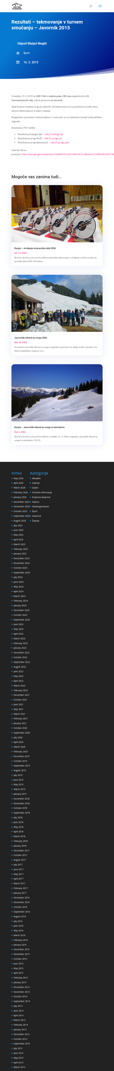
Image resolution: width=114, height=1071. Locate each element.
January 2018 (20, 845)
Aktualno (36, 478)
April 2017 (18, 878)
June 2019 (18, 779)
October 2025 (20, 511)
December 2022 (21, 652)
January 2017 (20, 892)
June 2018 (18, 822)
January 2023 (20, 647)
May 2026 (18, 478)
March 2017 (19, 883)
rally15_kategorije (53, 134)
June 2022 (18, 671)
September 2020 (22, 732)
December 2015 (21, 949)
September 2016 (22, 911)
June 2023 (18, 624)
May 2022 (18, 676)
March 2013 (19, 1067)
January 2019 (20, 793)
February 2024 (21, 600)
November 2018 (22, 803)
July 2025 (18, 525)
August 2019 (20, 770)
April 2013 (18, 1062)
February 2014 (21, 1024)
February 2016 (21, 940)
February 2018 (21, 841)
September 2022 (22, 662)
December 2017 (21, 850)
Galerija (36, 482)
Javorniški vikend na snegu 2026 (30, 338)
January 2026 (20, 497)
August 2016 (20, 916)
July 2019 (18, 775)
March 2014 (19, 1020)
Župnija (35, 520)
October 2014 (20, 996)
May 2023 (18, 629)
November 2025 (22, 506)
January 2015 (20, 982)
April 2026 (18, 482)
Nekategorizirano (40, 506)
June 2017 (18, 869)
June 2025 (18, 530)
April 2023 (18, 633)
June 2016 (18, 925)
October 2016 (20, 906)
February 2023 (21, 643)
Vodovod (36, 515)
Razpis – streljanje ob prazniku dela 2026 (35, 248)
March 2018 (19, 836)
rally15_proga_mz (53, 138)
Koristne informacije (42, 492)
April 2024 (18, 591)
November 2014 (22, 991)
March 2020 (19, 746)
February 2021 (21, 718)
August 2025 (20, 520)
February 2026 (21, 492)
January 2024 (20, 605)
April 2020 (18, 742)
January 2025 (20, 553)
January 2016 (20, 944)
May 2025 (18, 534)
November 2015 (22, 954)
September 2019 (22, 765)
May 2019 (18, 784)
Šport (27, 53)
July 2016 (18, 921)
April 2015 (18, 972)
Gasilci (35, 487)
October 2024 (20, 567)
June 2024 (18, 581)
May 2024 (18, 586)
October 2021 (20, 699)
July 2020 (18, 737)
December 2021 (21, 694)
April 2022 (18, 680)
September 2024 (22, 572)
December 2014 (21, 987)
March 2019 (19, 789)
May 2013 (18, 1057)
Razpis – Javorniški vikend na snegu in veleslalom (39, 427)
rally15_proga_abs (59, 142)
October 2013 (20, 1038)
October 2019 (20, 761)
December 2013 (21, 1034)
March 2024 (19, 596)
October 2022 (20, 657)
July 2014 (18, 1005)
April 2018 (18, 831)
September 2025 (22, 515)
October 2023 (20, 614)
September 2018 (22, 812)
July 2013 (18, 1048)
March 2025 (19, 544)
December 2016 (21, 897)
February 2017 (21, 888)
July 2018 (18, 817)
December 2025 (21, 501)
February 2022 (21, 690)
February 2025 (21, 549)
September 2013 (22, 1043)
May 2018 (18, 826)
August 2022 (20, 666)
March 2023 (19, 638)
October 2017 (20, 855)
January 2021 (20, 723)
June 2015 (18, 963)
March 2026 (19, 487)
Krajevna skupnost (41, 497)
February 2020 (21, 751)
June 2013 (18, 1053)
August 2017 (20, 859)
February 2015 (21, 977)
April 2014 (18, 1015)
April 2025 (18, 539)
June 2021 (18, 704)
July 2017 (18, 864)
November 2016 (22, 902)
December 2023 (21, 610)
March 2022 (19, 685)
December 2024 (21, 558)
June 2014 (18, 1010)
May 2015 (18, 968)
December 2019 (21, 756)
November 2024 (22, 563)
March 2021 (19, 713)
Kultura (35, 501)
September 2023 (22, 619)
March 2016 (19, 935)
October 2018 (20, 808)
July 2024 (18, 577)
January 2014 (20, 1029)
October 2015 (20, 958)
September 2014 (22, 1001)
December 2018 (21, 798)
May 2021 (18, 709)
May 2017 (18, 874)
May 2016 (18, 930)
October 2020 (20, 727)
